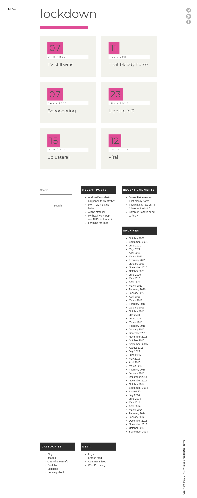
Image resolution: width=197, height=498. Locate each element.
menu (12, 9)
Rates (183, 451)
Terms (183, 443)
